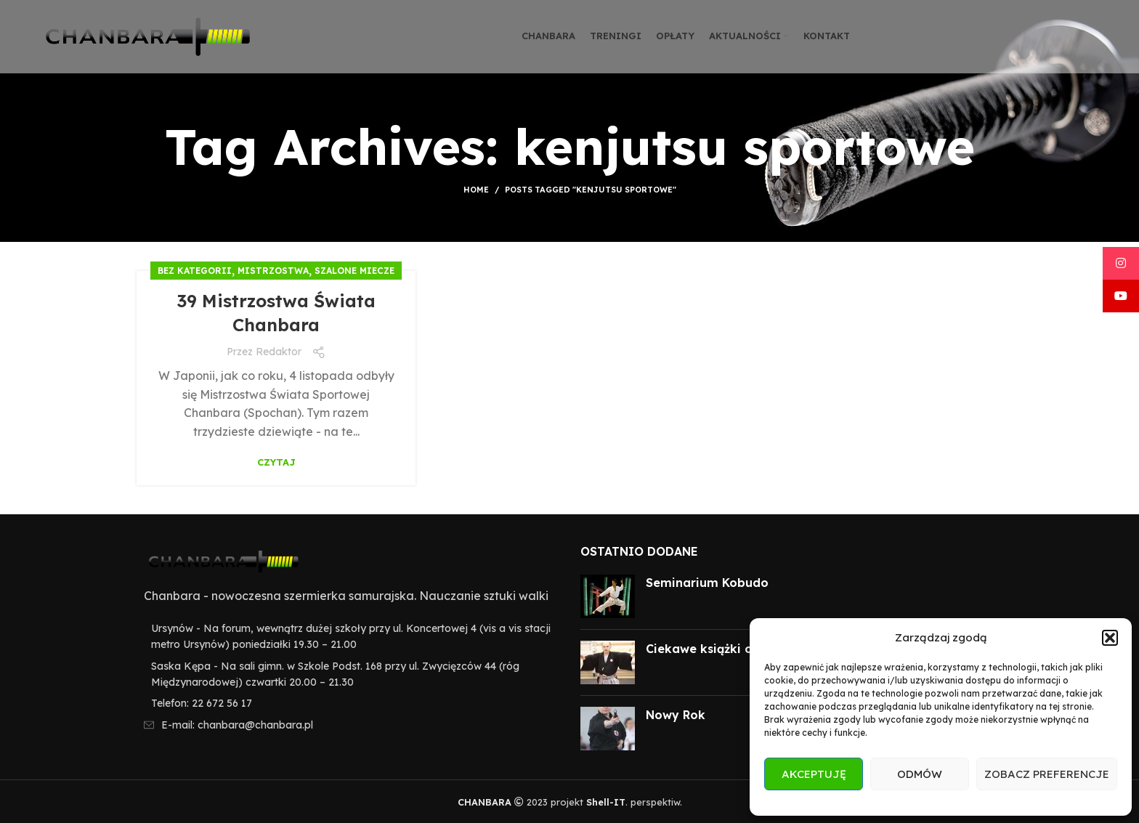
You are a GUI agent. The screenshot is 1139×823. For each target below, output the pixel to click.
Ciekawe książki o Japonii (723, 648)
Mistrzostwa (273, 270)
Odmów (919, 774)
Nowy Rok (675, 715)
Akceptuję (814, 774)
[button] (1110, 638)
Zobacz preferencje (1046, 774)
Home (476, 190)
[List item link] (347, 703)
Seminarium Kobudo (707, 582)
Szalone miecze (354, 270)
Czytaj (276, 462)
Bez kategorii (195, 270)
